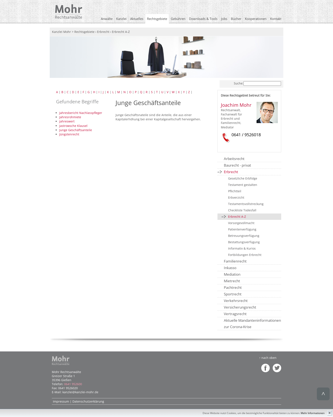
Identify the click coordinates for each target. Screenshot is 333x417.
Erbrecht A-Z (237, 217)
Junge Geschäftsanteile (75, 130)
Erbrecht (231, 171)
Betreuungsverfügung (243, 236)
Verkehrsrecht (236, 300)
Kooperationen (256, 19)
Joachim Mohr (236, 105)
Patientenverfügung (242, 229)
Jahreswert (67, 121)
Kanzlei (121, 19)
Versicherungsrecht (240, 307)
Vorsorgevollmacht (241, 223)
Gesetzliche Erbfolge (242, 178)
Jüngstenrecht (69, 134)
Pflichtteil (234, 191)
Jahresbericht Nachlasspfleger (80, 113)
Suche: (238, 83)
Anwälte (107, 19)
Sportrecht (232, 294)
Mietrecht (232, 280)
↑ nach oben (268, 358)
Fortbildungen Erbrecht (244, 255)
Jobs (224, 19)
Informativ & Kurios (242, 248)
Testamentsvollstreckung (246, 204)
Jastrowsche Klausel (73, 126)
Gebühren (178, 19)
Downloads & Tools (203, 19)
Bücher (236, 19)
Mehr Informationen (313, 413)
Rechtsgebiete (157, 19)
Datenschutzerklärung (88, 401)
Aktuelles (136, 19)
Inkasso (230, 267)
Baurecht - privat (237, 165)
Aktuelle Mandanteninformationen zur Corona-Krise (252, 323)
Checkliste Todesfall (242, 210)
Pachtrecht (233, 287)
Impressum (61, 401)
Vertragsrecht (235, 313)
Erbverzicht (236, 197)
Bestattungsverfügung (244, 242)
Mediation (232, 274)
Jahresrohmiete (70, 117)
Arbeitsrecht (234, 158)
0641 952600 (73, 384)
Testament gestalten (242, 185)
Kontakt (275, 19)
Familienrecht (235, 261)
